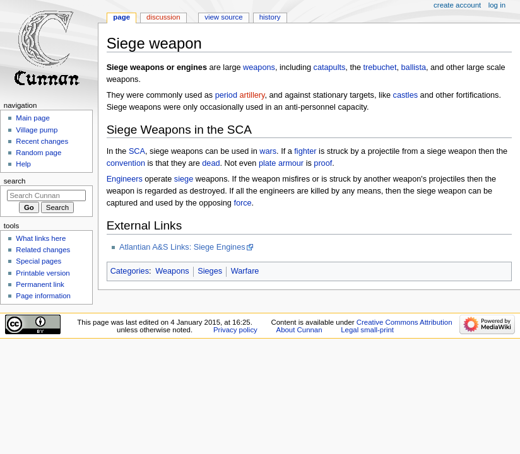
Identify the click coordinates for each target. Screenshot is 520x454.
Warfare (245, 271)
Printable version (42, 273)
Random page (38, 152)
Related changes (43, 249)
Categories (129, 271)
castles (405, 95)
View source (223, 17)
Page (121, 17)
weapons (259, 67)
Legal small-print (367, 330)
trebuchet (380, 67)
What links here (41, 238)
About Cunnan (299, 330)
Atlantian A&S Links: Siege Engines (182, 247)
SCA (137, 151)
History (270, 17)
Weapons (172, 271)
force (242, 203)
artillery (252, 95)
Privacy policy (235, 330)
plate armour (281, 163)
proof (323, 163)
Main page (33, 118)
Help (23, 164)
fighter (305, 151)
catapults (330, 67)
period (226, 95)
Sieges (210, 271)
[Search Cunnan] (46, 195)
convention (126, 163)
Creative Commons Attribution (404, 322)
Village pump (36, 130)
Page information (43, 296)
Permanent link (40, 284)
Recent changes (42, 141)
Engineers (125, 179)
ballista (414, 67)
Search (15, 181)
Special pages (38, 261)
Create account (457, 5)
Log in (496, 5)
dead (211, 163)
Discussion (163, 17)
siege (183, 179)
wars (267, 151)
